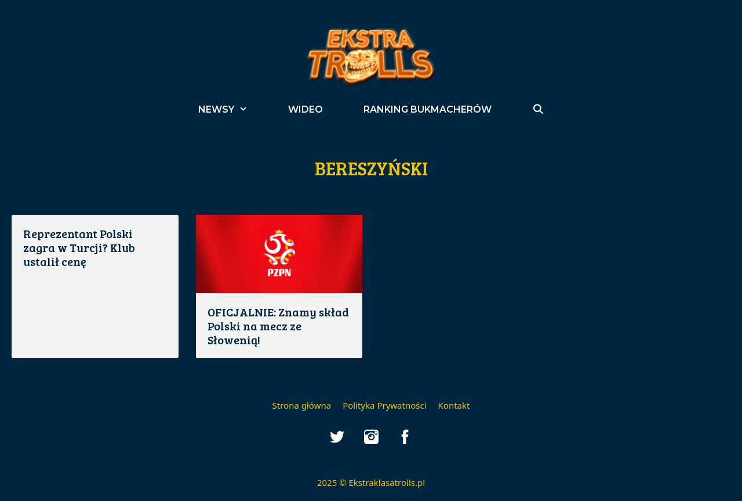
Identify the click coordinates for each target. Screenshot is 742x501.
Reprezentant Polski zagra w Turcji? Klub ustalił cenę (79, 247)
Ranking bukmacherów (427, 109)
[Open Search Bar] (538, 109)
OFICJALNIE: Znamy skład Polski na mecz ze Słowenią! (278, 326)
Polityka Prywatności (384, 405)
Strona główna (302, 405)
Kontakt (454, 405)
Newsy (233, 109)
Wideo (305, 109)
